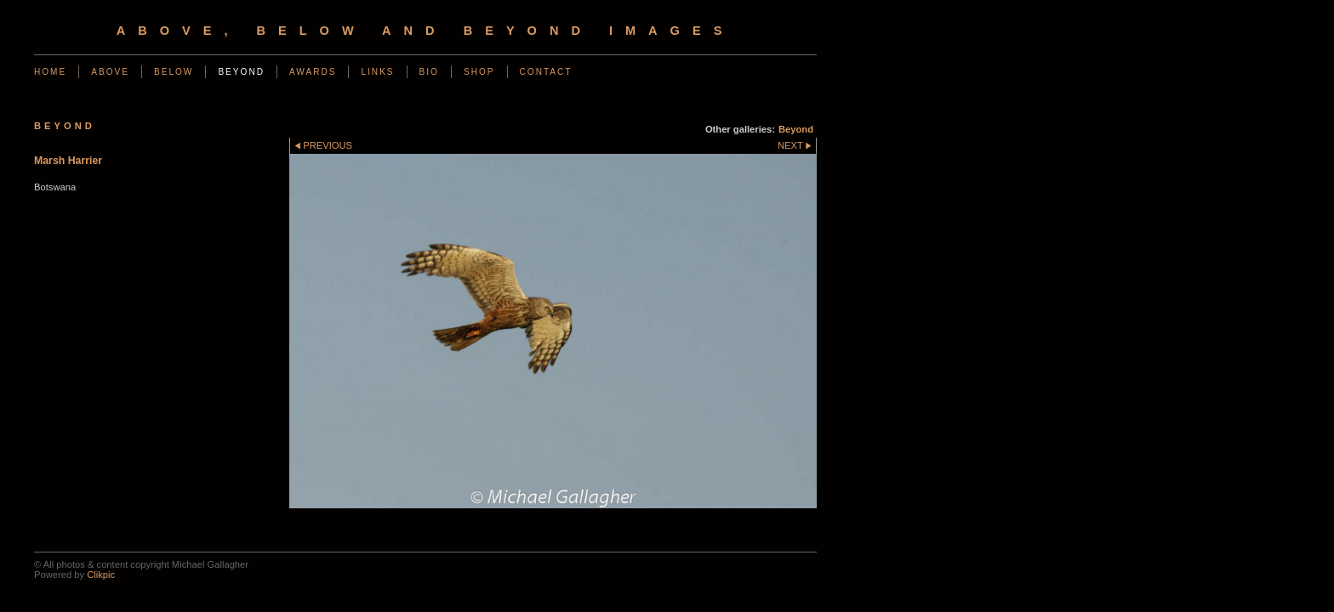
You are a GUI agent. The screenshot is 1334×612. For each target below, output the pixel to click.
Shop (479, 71)
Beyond (241, 71)
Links (377, 71)
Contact (546, 71)
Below (173, 71)
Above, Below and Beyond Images (426, 30)
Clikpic (101, 575)
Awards (313, 71)
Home (50, 71)
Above (110, 71)
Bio (429, 71)
